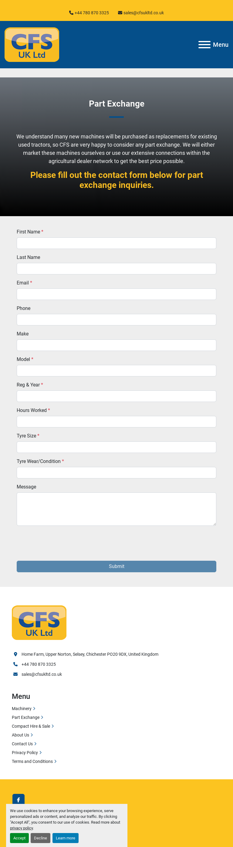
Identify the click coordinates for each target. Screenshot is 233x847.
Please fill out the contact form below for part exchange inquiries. (116, 180)
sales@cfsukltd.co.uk (143, 12)
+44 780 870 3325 (92, 12)
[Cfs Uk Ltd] (39, 622)
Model (25, 359)
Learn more (65, 838)
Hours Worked (33, 410)
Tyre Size (28, 436)
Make (23, 334)
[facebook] (18, 800)
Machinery (22, 708)
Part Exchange (25, 717)
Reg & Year (30, 385)
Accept (19, 838)
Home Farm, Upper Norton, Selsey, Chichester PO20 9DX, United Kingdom (90, 654)
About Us (20, 735)
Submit (116, 566)
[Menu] (204, 44)
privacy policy (21, 828)
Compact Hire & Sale (31, 726)
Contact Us (22, 743)
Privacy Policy (25, 752)
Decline (40, 838)
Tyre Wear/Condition (40, 461)
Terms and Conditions (32, 761)
